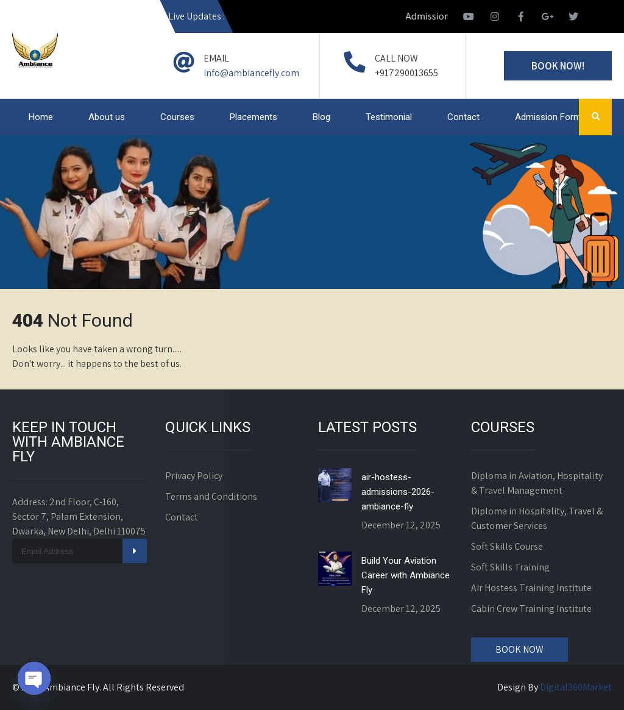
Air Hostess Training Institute (531, 587)
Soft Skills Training (510, 567)
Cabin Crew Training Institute (531, 608)
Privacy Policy (193, 475)
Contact (463, 117)
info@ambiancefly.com (251, 72)
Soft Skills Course (507, 546)
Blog (321, 117)
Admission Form (548, 117)
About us (106, 117)
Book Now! (557, 66)
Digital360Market (576, 687)
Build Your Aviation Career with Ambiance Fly (405, 575)
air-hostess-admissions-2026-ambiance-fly (397, 492)
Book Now (519, 649)
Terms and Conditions (211, 496)
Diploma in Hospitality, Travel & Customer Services (537, 518)
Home (41, 117)
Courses (177, 117)
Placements (253, 117)
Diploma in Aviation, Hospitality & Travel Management (537, 483)
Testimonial (389, 117)
